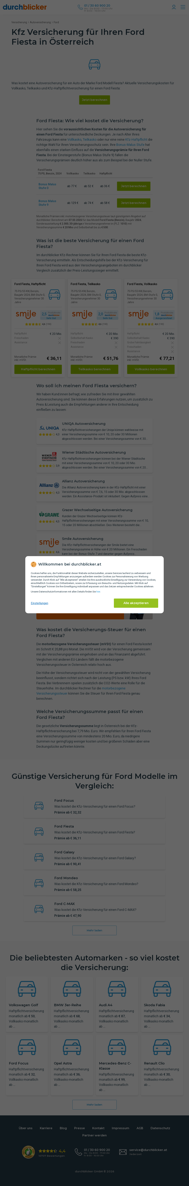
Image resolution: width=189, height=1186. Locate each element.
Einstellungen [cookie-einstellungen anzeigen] (39, 603)
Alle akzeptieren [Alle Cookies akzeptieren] (136, 603)
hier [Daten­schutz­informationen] (98, 591)
